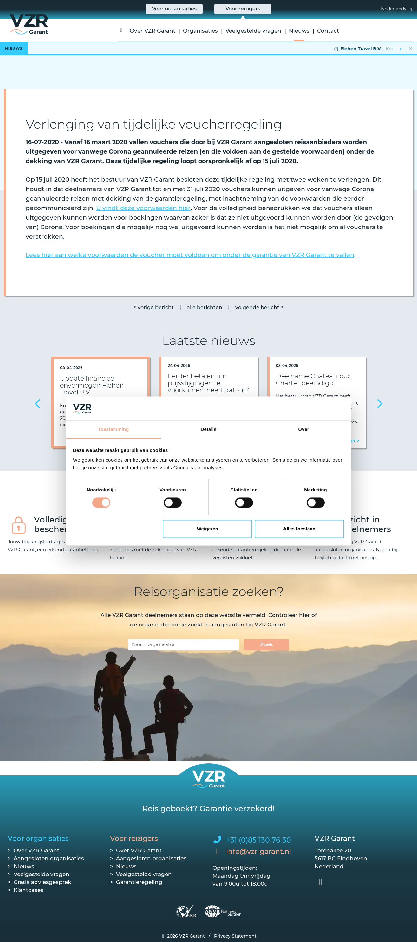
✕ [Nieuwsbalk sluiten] (411, 48)
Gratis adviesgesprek (42, 882)
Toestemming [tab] (113, 429)
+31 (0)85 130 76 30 (258, 840)
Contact (328, 31)
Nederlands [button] (397, 9)
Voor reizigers (134, 838)
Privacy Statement (235, 936)
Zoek (266, 645)
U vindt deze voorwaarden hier (143, 208)
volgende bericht (257, 307)
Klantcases (28, 890)
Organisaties (200, 31)
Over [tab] (303, 429)
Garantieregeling (139, 882)
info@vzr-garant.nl (258, 851)
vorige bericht (156, 307)
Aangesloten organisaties (49, 858)
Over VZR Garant (152, 31)
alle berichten (204, 307)
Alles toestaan (299, 529)
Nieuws (299, 31)
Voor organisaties (38, 838)
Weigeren (207, 529)
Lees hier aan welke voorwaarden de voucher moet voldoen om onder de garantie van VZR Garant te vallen (190, 255)
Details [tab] (209, 429)
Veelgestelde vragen (253, 31)
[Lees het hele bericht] (208, 48)
